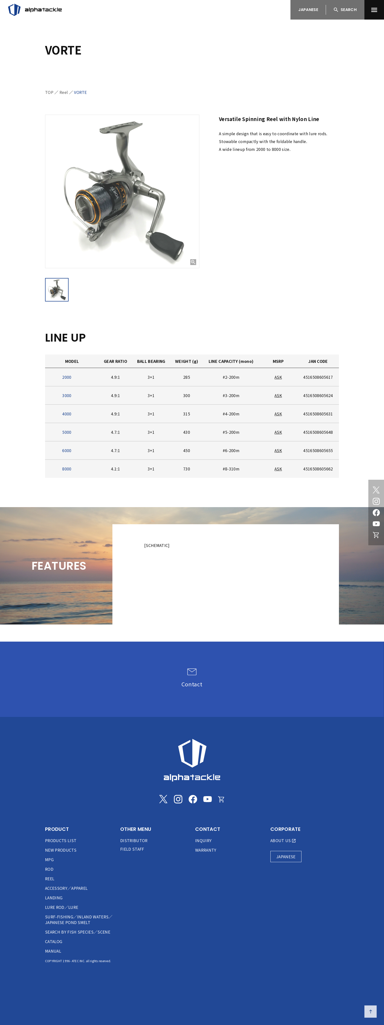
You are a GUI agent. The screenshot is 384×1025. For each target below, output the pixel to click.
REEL (49, 878)
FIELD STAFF (132, 849)
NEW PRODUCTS (60, 850)
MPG (49, 859)
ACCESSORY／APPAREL (66, 888)
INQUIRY (203, 840)
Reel (64, 92)
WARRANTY (205, 850)
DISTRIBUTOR (134, 840)
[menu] (374, 10)
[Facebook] (376, 512)
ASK (278, 377)
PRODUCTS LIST (60, 840)
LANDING (53, 898)
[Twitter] (376, 490)
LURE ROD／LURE (61, 907)
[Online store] (376, 535)
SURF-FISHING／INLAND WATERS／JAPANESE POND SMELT (79, 919)
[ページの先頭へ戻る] (370, 1011)
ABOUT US (280, 840)
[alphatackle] (192, 760)
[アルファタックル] (35, 10)
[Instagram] (376, 501)
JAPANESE (308, 9)
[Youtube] (376, 523)
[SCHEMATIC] (157, 545)
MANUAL (53, 951)
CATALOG (53, 941)
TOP (49, 92)
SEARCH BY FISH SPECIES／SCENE (77, 932)
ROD (49, 869)
